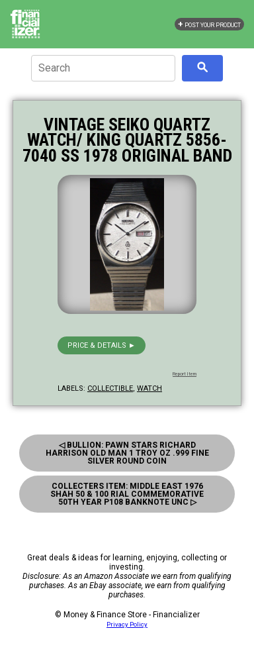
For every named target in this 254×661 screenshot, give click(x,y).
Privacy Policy (127, 624)
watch (149, 388)
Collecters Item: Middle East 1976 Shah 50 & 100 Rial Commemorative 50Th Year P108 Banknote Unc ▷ (127, 494)
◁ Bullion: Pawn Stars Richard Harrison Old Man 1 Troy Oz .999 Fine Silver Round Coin (127, 453)
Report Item (184, 374)
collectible (110, 388)
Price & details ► (101, 345)
